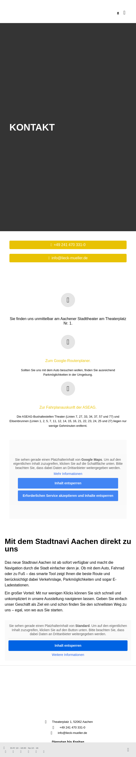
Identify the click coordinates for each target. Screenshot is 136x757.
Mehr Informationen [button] (68, 474)
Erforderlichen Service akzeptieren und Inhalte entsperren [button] (68, 496)
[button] (124, 13)
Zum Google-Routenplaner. (68, 361)
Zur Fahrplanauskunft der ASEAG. (68, 407)
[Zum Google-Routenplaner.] (68, 342)
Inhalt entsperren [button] (68, 483)
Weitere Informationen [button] (68, 655)
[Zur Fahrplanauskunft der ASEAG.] (68, 389)
